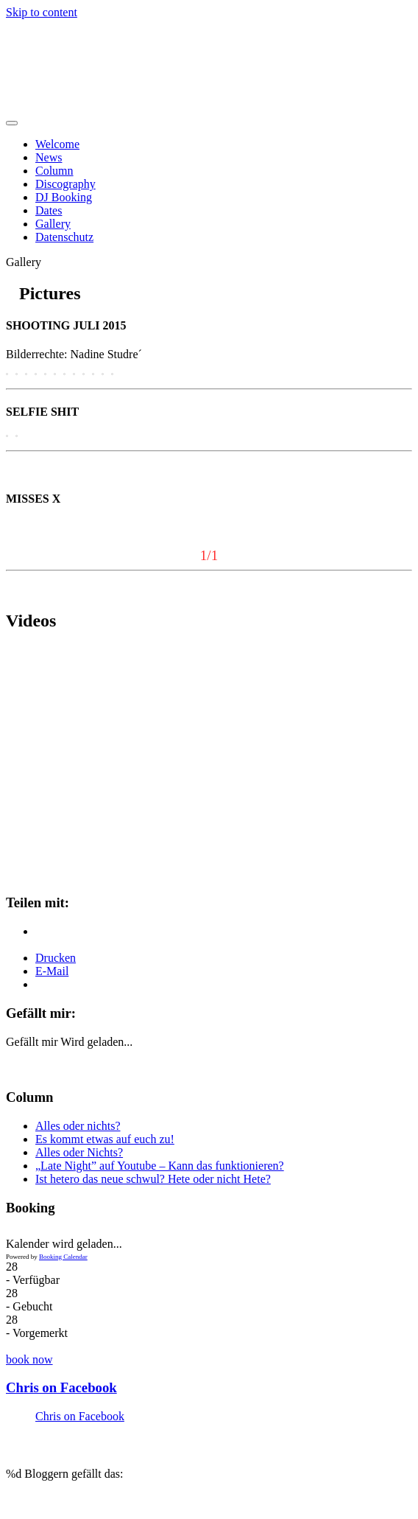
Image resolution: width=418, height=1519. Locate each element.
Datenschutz (64, 237)
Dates (48, 210)
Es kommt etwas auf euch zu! (104, 1139)
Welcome (57, 144)
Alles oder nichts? (78, 1126)
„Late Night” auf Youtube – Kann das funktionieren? (159, 1165)
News (48, 157)
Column (54, 170)
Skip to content (41, 12)
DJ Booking (63, 197)
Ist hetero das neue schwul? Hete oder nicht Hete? (153, 1179)
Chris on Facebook (61, 1387)
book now (29, 1359)
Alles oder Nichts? (79, 1152)
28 (12, 1266)
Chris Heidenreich (98, 48)
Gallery (53, 223)
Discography (65, 184)
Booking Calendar (63, 1256)
